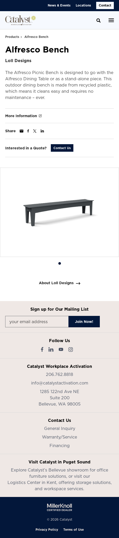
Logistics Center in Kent (32, 482)
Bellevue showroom (68, 470)
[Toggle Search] (98, 20)
